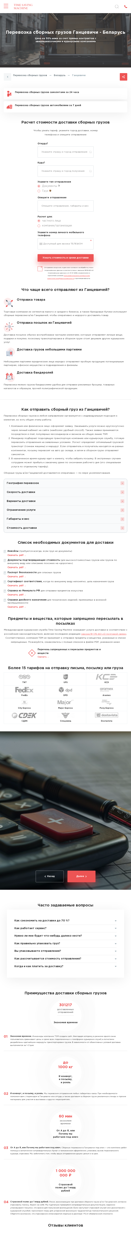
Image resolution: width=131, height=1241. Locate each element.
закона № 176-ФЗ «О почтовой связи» (104, 634)
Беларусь (59, 75)
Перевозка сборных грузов (30, 75)
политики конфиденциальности (60, 278)
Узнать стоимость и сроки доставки (66, 258)
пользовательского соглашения (77, 275)
